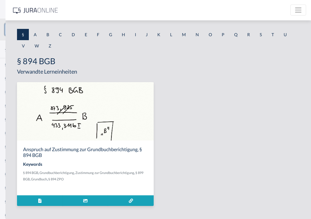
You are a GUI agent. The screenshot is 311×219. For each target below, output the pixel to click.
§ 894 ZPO (185, 179)
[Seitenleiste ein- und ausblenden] (87, 9)
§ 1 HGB (12, 105)
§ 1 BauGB (14, 78)
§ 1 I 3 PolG (15, 174)
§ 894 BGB (115, 173)
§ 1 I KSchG (15, 187)
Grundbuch (168, 179)
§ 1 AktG (13, 64)
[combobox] (48, 29)
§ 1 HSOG (14, 119)
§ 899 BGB (151, 179)
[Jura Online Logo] (127, 10)
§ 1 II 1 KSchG (18, 201)
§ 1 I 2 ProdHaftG (21, 160)
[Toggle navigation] (298, 10)
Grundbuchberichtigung (141, 173)
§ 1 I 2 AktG (15, 146)
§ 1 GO (11, 92)
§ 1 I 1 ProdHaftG (21, 133)
